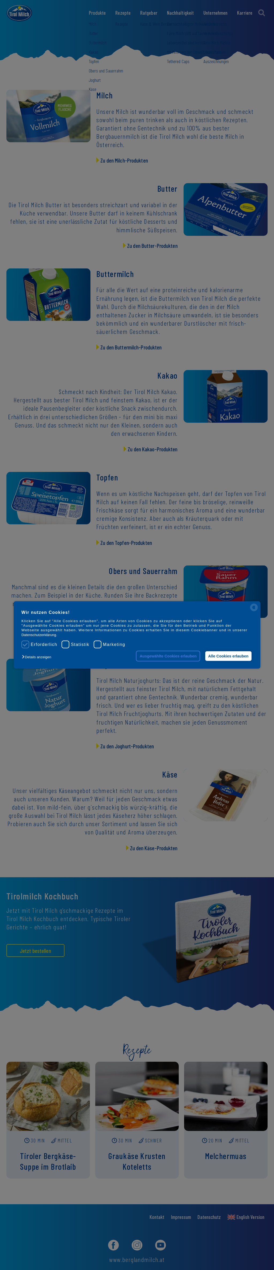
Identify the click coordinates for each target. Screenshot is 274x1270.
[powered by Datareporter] (254, 610)
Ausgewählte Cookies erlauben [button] (168, 656)
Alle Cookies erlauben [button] (228, 656)
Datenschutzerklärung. (39, 635)
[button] (37, 657)
